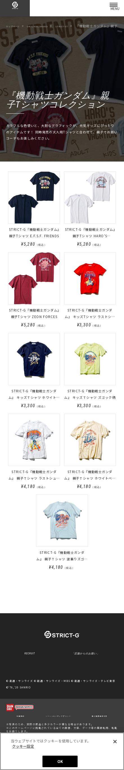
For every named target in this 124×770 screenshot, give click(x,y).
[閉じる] (115, 744)
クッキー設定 (62, 682)
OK (60, 763)
